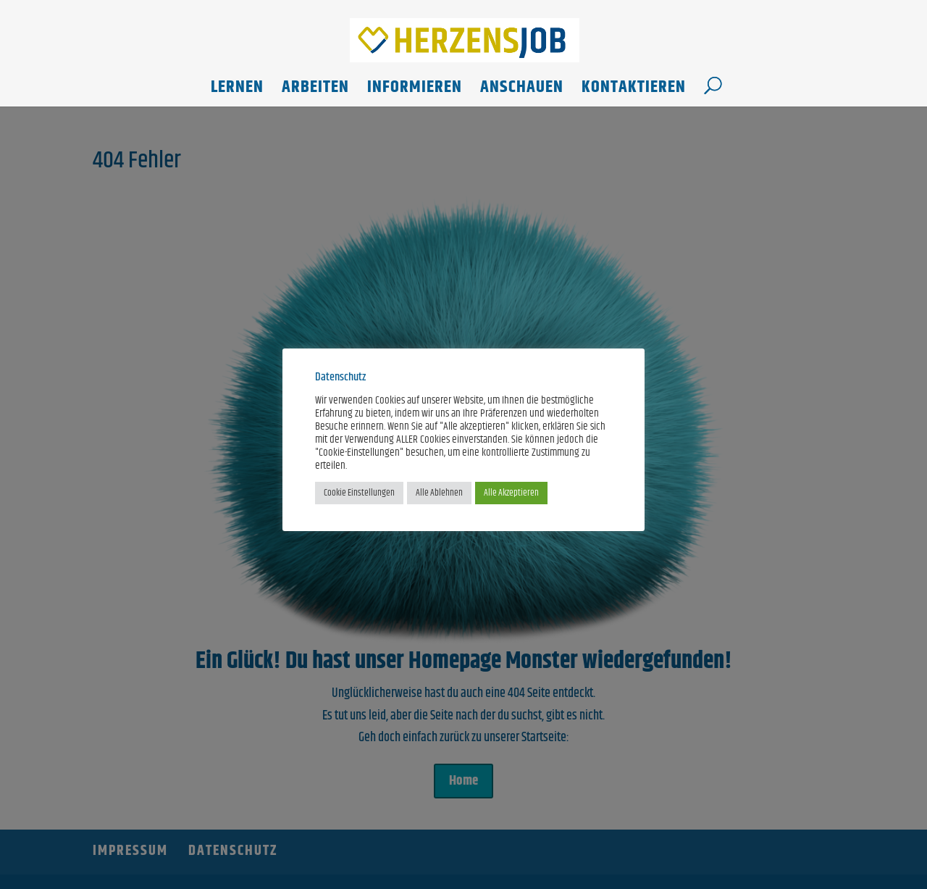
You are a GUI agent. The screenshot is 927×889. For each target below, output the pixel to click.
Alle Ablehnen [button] (439, 492)
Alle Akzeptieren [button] (511, 492)
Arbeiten (315, 91)
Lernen (237, 91)
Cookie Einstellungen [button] (359, 492)
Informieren (414, 91)
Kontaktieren (634, 91)
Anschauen (521, 91)
